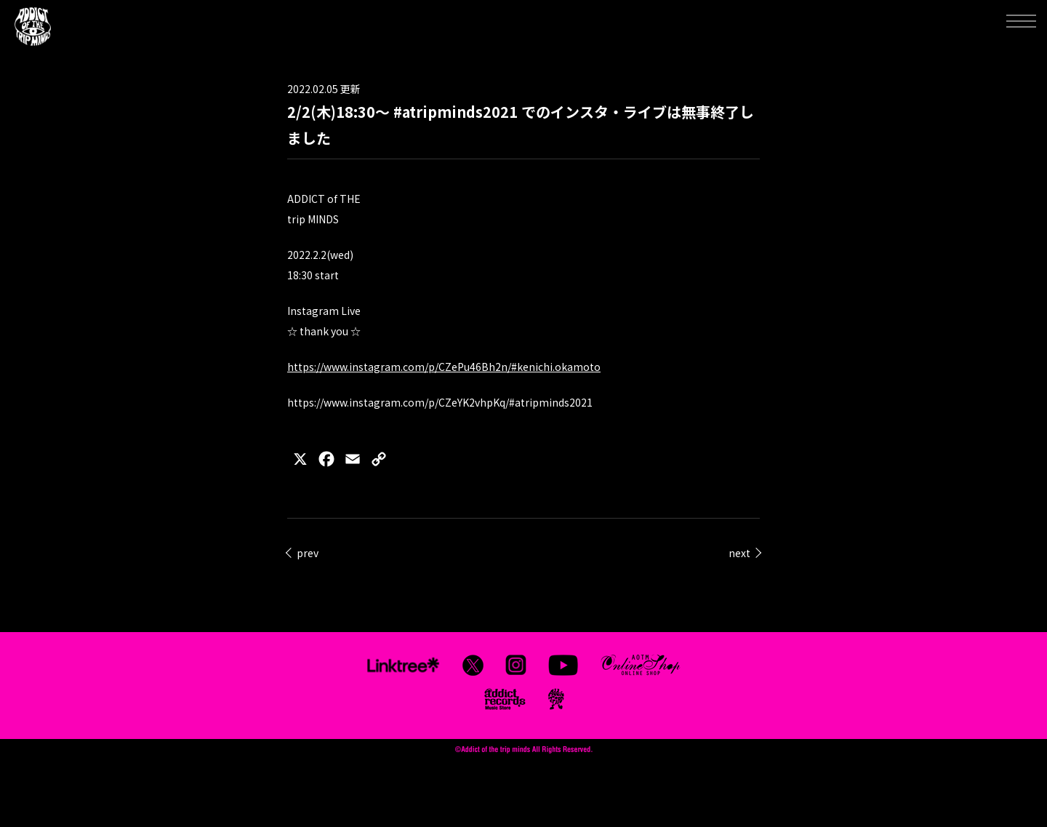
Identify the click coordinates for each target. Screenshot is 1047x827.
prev (307, 553)
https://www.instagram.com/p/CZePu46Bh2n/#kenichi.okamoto (444, 366)
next (739, 553)
